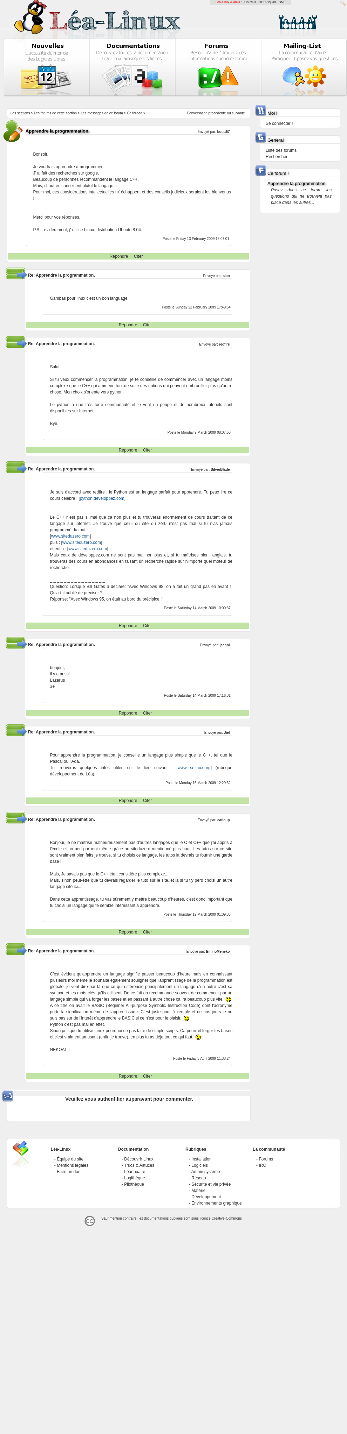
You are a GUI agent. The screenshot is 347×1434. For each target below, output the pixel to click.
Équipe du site (70, 1159)
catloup (223, 820)
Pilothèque (134, 1184)
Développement (206, 1196)
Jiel (227, 732)
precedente (217, 113)
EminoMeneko (218, 951)
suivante (238, 113)
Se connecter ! (279, 123)
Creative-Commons (227, 1218)
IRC (262, 1165)
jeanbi (225, 645)
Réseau (198, 1178)
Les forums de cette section (55, 113)
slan (226, 276)
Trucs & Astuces (139, 1165)
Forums (266, 1159)
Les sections (20, 113)
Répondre (119, 256)
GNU (282, 2)
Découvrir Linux (138, 1159)
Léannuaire (134, 1171)
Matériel (198, 1190)
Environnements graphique (216, 1203)
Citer (138, 256)
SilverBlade (220, 469)
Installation (201, 1159)
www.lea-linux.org (194, 767)
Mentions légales (72, 1165)
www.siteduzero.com (70, 536)
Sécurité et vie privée (211, 1184)
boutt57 (223, 132)
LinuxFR (250, 2)
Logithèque (134, 1178)
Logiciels (199, 1165)
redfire (224, 344)
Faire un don (68, 1171)
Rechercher (276, 156)
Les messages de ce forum (102, 113)
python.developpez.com (102, 498)
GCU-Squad (267, 2)
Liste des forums (281, 150)
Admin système (205, 1171)
